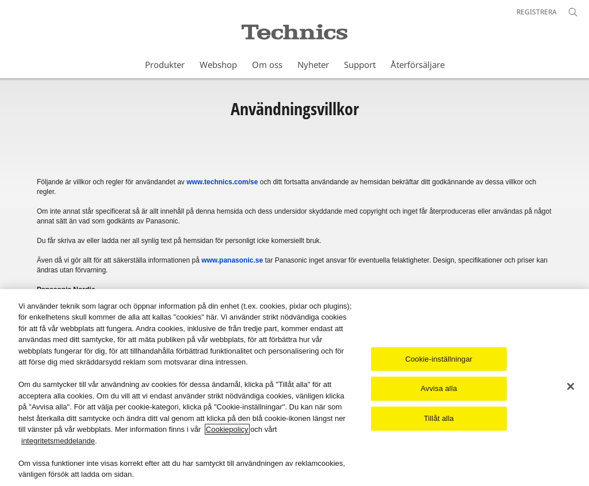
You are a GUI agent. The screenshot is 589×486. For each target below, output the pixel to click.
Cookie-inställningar (438, 359)
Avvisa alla (438, 389)
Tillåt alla (439, 418)
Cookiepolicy (227, 430)
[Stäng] (570, 386)
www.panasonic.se (232, 260)
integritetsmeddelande (58, 440)
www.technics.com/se (222, 182)
